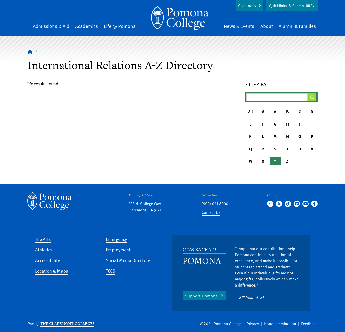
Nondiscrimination (280, 324)
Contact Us (211, 212)
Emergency (116, 238)
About (266, 26)
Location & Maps (51, 270)
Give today (247, 6)
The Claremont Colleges (67, 323)
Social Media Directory (128, 260)
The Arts (43, 238)
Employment (118, 249)
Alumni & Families (297, 26)
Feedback (309, 324)
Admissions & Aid (51, 26)
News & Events (239, 26)
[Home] (180, 18)
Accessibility (47, 260)
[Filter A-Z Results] (277, 97)
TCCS (110, 270)
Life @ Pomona (120, 26)
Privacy (253, 324)
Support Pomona (201, 296)
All (250, 112)
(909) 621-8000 (215, 204)
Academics (86, 26)
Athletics (43, 249)
